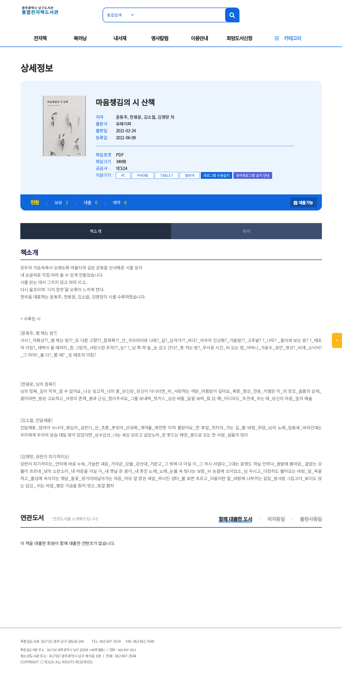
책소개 (96, 231)
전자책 (40, 38)
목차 (246, 231)
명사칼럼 (159, 38)
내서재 (119, 38)
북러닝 (80, 38)
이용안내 (199, 38)
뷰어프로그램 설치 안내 (252, 175)
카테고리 (292, 38)
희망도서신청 (239, 38)
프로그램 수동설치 (217, 175)
